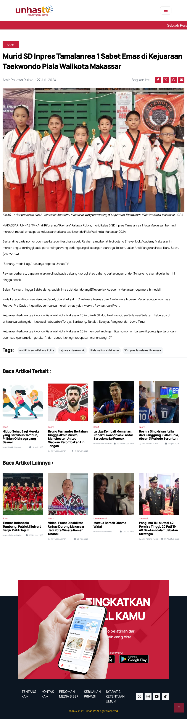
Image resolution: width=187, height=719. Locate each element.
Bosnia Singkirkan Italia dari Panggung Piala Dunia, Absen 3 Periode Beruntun (159, 435)
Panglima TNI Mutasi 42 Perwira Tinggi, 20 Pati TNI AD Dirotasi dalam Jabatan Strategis (158, 528)
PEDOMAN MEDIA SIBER (69, 694)
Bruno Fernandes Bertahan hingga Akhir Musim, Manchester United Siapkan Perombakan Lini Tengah (68, 439)
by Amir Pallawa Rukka (148, 443)
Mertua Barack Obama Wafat (110, 525)
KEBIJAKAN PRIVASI (92, 694)
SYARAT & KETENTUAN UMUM (115, 696)
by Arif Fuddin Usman (12, 447)
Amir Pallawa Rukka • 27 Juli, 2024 (29, 79)
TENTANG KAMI (29, 694)
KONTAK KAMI (48, 694)
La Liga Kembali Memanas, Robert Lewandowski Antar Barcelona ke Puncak (113, 435)
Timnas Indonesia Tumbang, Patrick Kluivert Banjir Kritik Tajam (22, 526)
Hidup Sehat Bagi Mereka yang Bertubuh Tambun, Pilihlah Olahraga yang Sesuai (21, 437)
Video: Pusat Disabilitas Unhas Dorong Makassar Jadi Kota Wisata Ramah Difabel (66, 528)
